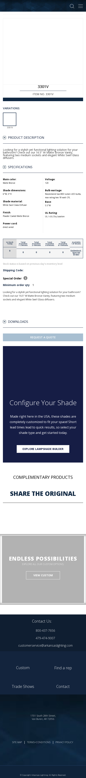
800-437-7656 (45, 630)
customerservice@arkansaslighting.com (45, 645)
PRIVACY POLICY (64, 742)
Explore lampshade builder (43, 449)
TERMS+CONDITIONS (38, 742)
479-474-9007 (45, 638)
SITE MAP (17, 742)
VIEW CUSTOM (43, 575)
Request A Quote (43, 337)
